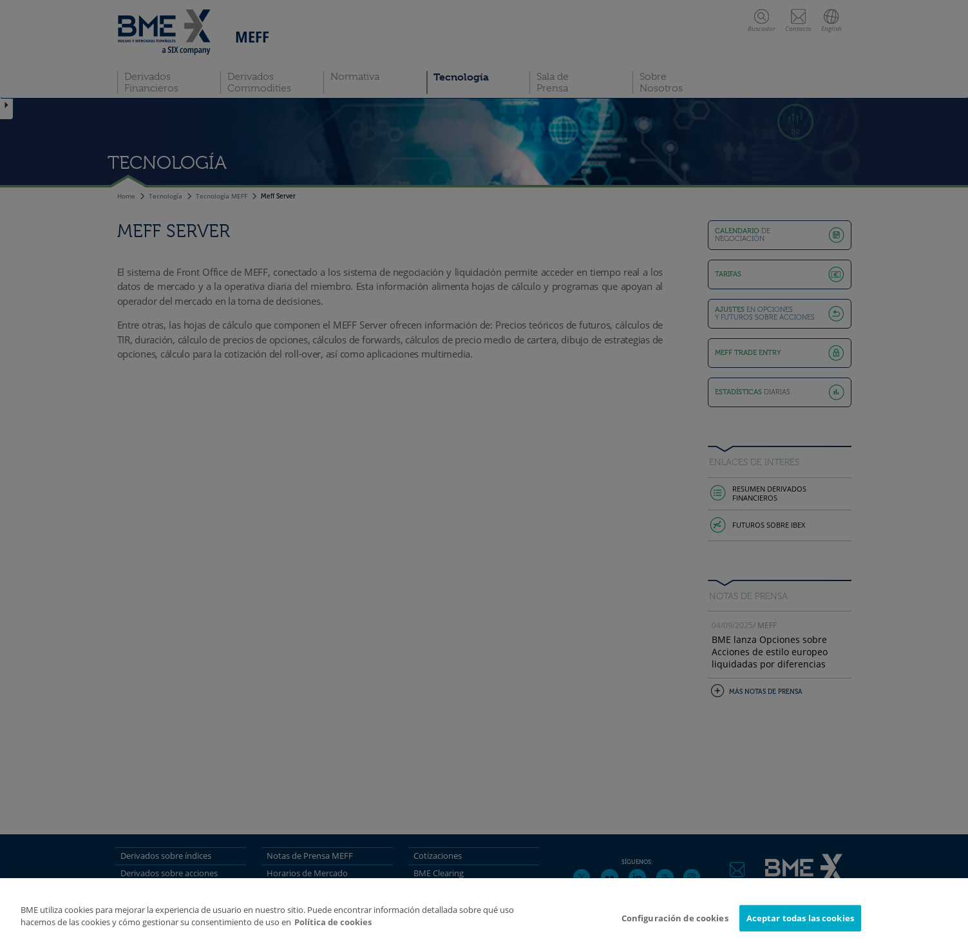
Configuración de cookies (675, 923)
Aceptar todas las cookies (800, 923)
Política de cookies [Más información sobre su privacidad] (333, 928)
